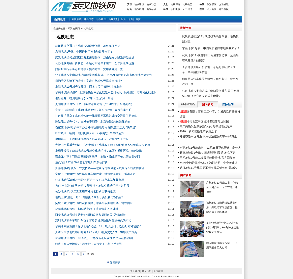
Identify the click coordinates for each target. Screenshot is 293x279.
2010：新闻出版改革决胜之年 (198, 131)
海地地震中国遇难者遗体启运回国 (204, 121)
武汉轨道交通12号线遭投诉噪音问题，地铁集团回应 (87, 45)
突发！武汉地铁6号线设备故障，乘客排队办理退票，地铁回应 (94, 203)
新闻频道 (76, 19)
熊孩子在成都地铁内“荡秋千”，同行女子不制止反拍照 (88, 243)
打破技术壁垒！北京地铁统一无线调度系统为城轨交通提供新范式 (96, 115)
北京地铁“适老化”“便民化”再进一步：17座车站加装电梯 (89, 179)
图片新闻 (211, 9)
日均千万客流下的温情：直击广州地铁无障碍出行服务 (89, 80)
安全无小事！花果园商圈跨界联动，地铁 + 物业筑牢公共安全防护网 (97, 156)
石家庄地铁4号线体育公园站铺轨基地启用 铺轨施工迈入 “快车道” (95, 127)
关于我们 (135, 271)
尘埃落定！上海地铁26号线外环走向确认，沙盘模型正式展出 (93, 139)
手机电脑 (175, 9)
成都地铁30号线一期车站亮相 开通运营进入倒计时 (86, 209)
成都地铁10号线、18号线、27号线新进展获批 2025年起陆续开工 (96, 238)
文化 (165, 4)
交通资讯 (224, 4)
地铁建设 (139, 4)
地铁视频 (224, 9)
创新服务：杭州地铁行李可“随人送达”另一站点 (84, 98)
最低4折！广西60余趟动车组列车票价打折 (81, 162)
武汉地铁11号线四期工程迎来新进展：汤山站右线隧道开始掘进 (95, 57)
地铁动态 (151, 4)
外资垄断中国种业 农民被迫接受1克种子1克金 (208, 136)
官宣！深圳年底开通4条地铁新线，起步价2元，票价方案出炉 (93, 109)
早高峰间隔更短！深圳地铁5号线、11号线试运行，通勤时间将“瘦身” (98, 226)
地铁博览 (175, 4)
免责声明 (158, 271)
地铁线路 (139, 9)
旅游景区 (211, 4)
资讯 (129, 4)
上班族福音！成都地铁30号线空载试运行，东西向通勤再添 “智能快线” (99, 150)
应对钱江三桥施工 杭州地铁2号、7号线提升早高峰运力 (89, 133)
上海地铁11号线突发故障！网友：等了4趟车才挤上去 (88, 86)
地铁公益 (187, 4)
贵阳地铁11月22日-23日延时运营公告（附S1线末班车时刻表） (94, 104)
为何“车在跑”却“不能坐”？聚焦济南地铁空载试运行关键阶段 (92, 185)
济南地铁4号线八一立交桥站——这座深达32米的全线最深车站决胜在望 (99, 168)
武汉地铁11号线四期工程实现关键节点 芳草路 (208, 167)
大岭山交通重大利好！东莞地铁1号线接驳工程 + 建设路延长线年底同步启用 (102, 144)
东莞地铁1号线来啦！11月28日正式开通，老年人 (210, 147)
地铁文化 (113, 19)
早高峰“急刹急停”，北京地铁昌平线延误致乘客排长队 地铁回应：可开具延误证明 (105, 92)
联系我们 (146, 271)
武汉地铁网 (74, 28)
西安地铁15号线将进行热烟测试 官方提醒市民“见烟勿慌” (90, 214)
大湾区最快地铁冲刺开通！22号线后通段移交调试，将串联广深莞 (96, 232)
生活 (202, 4)
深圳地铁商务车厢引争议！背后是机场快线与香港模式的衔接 (93, 220)
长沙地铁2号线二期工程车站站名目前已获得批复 (85, 191)
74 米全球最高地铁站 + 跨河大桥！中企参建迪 (208, 162)
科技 (165, 9)
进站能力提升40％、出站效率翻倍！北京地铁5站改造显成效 (92, 121)
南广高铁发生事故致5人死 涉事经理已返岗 (206, 126)
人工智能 (187, 9)
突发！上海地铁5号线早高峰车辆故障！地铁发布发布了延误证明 (95, 174)
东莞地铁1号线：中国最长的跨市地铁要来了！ (84, 51)
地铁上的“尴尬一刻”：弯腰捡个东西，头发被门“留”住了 (89, 197)
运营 (129, 9)
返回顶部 (113, 262)
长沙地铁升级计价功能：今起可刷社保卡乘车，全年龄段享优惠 (94, 63)
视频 (202, 9)
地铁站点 (151, 9)
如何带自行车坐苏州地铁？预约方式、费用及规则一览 (89, 69)
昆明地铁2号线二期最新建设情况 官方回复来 (208, 157)
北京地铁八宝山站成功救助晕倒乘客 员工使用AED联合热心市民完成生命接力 (103, 75)
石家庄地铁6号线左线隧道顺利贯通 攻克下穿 (208, 152)
